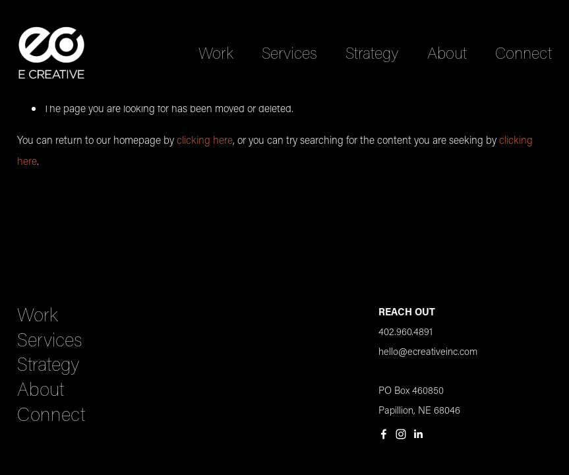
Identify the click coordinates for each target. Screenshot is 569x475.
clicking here (205, 139)
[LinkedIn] (418, 434)
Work (215, 52)
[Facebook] (383, 434)
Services (289, 52)
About (447, 52)
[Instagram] (401, 434)
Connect (523, 52)
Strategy (372, 52)
